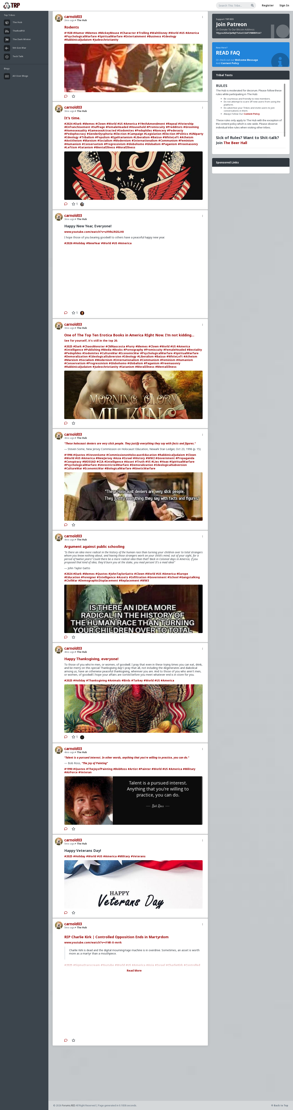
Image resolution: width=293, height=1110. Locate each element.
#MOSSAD (89, 461)
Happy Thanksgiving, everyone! (91, 658)
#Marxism (90, 140)
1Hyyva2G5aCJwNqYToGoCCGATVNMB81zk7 (238, 33)
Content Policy (230, 63)
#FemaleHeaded (117, 127)
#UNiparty (196, 134)
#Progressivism (115, 144)
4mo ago (69, 438)
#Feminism (186, 140)
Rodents (71, 27)
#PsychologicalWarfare (80, 36)
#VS (148, 461)
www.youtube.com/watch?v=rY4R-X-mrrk (93, 942)
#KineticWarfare (143, 468)
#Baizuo (156, 137)
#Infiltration (137, 577)
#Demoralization (76, 356)
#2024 (68, 123)
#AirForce (71, 772)
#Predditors (174, 127)
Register (268, 5)
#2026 (68, 243)
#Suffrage (98, 127)
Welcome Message (246, 60)
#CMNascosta (115, 346)
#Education (72, 577)
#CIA (100, 461)
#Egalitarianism (122, 137)
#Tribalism (86, 137)
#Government (165, 458)
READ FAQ (228, 52)
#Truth (140, 461)
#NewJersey (104, 458)
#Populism (102, 137)
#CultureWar (109, 353)
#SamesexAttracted (102, 130)
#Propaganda (185, 458)
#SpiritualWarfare (110, 36)
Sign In (284, 5)
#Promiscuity (155, 127)
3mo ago (69, 111)
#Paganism (169, 144)
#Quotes (79, 455)
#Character (128, 33)
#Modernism (122, 140)
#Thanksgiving (96, 680)
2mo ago (69, 20)
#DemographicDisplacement (98, 580)
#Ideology (169, 36)
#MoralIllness (125, 147)
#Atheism (186, 137)
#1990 (68, 769)
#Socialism (104, 140)
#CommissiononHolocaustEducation (131, 455)
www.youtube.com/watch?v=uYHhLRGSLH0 (94, 232)
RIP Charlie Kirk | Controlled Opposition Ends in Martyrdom (116, 937)
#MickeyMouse (108, 33)
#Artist (133, 769)
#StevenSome (95, 455)
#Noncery (159, 130)
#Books (117, 349)
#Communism (168, 140)
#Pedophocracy (75, 134)
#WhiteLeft (171, 137)
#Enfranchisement (77, 127)
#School (172, 577)
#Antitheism (73, 140)
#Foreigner (88, 577)
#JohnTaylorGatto (120, 574)
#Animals (114, 680)
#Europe (182, 574)
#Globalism (153, 144)
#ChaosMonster (93, 346)
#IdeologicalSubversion (104, 356)
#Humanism (72, 144)
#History (139, 458)
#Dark (77, 123)
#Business (154, 36)
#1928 (68, 33)
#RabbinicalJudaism (78, 39)
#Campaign (135, 134)
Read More (134, 970)
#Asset (129, 461)
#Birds (126, 680)
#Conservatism (92, 144)
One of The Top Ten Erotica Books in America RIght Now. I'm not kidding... (129, 335)
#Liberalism (141, 137)
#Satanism (85, 147)
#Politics (182, 134)
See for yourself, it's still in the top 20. (91, 340)
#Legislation (152, 134)
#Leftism (70, 147)
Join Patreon (231, 24)
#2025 (68, 346)
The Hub (81, 20)
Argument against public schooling (94, 546)
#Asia (117, 458)
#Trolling (143, 33)
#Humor (78, 33)
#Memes (91, 33)
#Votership (186, 123)
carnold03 (73, 16)
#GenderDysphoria (100, 134)
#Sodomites (125, 130)
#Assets (122, 577)
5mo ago (69, 843)
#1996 (68, 455)
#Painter (145, 769)
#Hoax (164, 461)
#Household (137, 127)
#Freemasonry (188, 144)
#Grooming (191, 127)
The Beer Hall (235, 142)
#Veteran (85, 772)
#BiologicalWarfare (118, 468)
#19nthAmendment (151, 123)
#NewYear (93, 243)
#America (192, 33)
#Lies (155, 461)
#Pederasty (175, 130)
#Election (120, 134)
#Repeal (171, 123)
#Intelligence (73, 349)
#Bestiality (194, 349)
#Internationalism (145, 140)
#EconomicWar (128, 353)
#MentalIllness (104, 147)
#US (182, 33)
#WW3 (144, 580)
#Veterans (138, 856)
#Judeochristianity (105, 39)
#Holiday (79, 243)
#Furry (130, 346)
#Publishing (92, 349)
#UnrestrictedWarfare (113, 465)
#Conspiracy (72, 461)
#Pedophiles (143, 130)
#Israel (127, 458)
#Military (189, 769)
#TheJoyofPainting (99, 769)
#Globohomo (135, 144)
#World (173, 33)
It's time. (72, 118)
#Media (106, 349)
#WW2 (150, 458)
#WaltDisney (159, 33)
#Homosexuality (75, 130)
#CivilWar (70, 580)
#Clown (100, 123)
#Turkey (137, 680)
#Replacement (129, 580)
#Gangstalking (189, 577)
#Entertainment (134, 36)
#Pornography (133, 349)
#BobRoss (120, 769)
